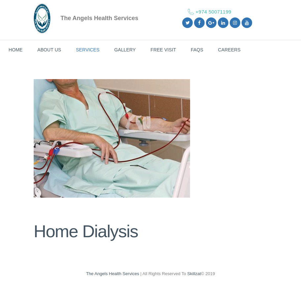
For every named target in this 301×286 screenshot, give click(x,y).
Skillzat (194, 273)
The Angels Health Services (112, 273)
